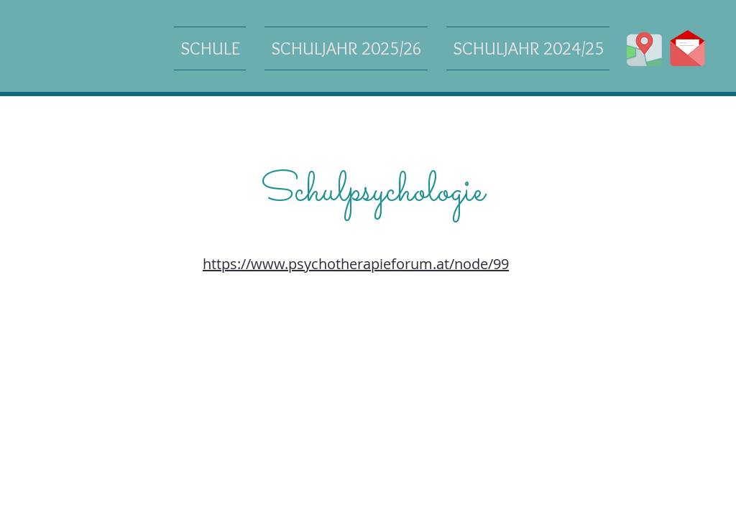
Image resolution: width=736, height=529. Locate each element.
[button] (214, 48)
